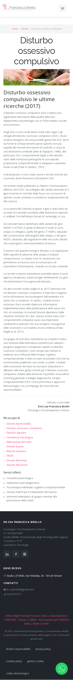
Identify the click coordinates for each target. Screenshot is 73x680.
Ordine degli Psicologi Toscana (22, 615)
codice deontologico (17, 673)
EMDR (9, 455)
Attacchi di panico (16, 451)
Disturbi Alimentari (16, 460)
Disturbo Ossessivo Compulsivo (24, 428)
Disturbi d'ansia (15, 446)
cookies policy (14, 661)
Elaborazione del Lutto (19, 442)
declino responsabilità (18, 649)
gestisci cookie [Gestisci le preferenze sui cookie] (35, 661)
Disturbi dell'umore (17, 464)
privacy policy (43, 649)
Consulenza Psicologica (19, 437)
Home (15, 28)
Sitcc (45, 615)
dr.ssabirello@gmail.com (20, 589)
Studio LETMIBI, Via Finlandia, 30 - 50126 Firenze (34, 575)
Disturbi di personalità (18, 423)
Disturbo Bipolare (16, 432)
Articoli (24, 28)
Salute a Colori (40, 623)
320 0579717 (14, 594)
